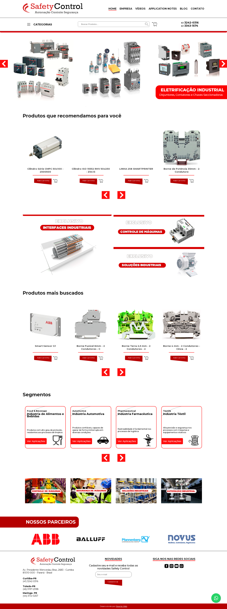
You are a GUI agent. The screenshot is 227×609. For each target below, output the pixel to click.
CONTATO (197, 8)
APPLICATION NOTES (163, 8)
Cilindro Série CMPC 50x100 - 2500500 (45, 170)
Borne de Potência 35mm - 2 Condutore (182, 170)
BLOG (184, 8)
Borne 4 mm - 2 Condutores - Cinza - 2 (181, 347)
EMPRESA (126, 8)
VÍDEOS (140, 8)
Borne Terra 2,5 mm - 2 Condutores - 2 (136, 347)
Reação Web (121, 606)
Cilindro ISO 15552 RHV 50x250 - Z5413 (91, 170)
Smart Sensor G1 (45, 345)
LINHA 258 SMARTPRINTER (136, 168)
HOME (112, 8)
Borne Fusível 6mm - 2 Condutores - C (91, 347)
